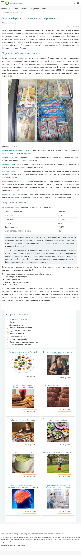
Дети (44, 9)
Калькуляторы (34, 9)
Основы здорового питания (20, 319)
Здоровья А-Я (6, 9)
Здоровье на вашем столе (20, 331)
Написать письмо (33, 529)
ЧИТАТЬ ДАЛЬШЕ (30, 376)
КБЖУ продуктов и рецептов (20, 345)
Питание (23, 9)
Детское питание (16, 325)
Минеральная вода (17, 336)
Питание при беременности (20, 328)
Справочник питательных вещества (23, 342)
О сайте (21, 529)
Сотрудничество (47, 529)
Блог (16, 9)
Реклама (59, 529)
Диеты (12, 322)
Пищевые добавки (16, 333)
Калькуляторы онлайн (18, 339)
